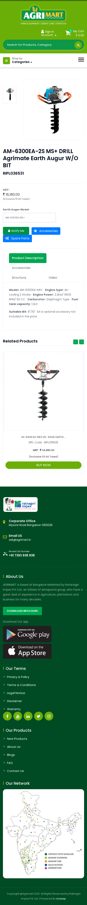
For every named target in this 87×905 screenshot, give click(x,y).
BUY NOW (43, 465)
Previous (75, 341)
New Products (17, 739)
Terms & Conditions (21, 685)
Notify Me (16, 231)
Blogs (11, 755)
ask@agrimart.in (20, 540)
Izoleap (61, 898)
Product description (28, 258)
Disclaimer (14, 701)
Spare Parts (17, 238)
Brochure (19, 277)
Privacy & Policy (18, 677)
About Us (13, 747)
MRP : (36, 450)
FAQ (10, 763)
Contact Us (15, 771)
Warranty (14, 709)
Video (53, 277)
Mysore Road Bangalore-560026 (31, 523)
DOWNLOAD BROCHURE (22, 611)
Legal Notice (16, 693)
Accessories (46, 231)
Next (81, 341)
